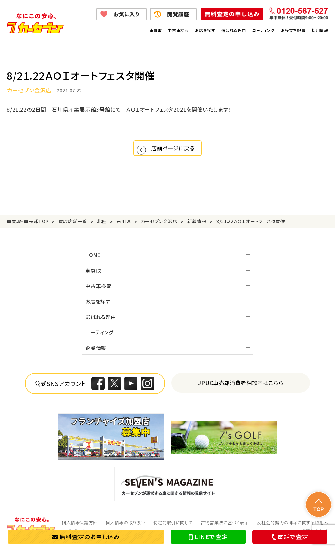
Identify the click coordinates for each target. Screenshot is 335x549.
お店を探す (205, 30)
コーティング (263, 30)
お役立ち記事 (293, 30)
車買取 (155, 30)
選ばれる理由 (233, 30)
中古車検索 (178, 30)
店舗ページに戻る (175, 150)
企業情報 (95, 352)
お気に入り (126, 14)
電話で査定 (289, 536)
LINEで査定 (208, 536)
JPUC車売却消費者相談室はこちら (241, 387)
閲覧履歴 (178, 14)
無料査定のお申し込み (86, 536)
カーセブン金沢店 (29, 90)
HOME (93, 259)
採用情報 (320, 30)
